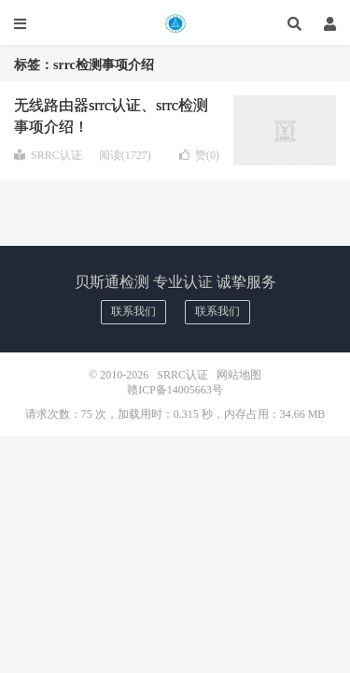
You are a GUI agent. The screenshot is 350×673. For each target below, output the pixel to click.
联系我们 (133, 311)
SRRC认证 (175, 23)
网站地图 (239, 374)
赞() (199, 155)
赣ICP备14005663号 (175, 389)
